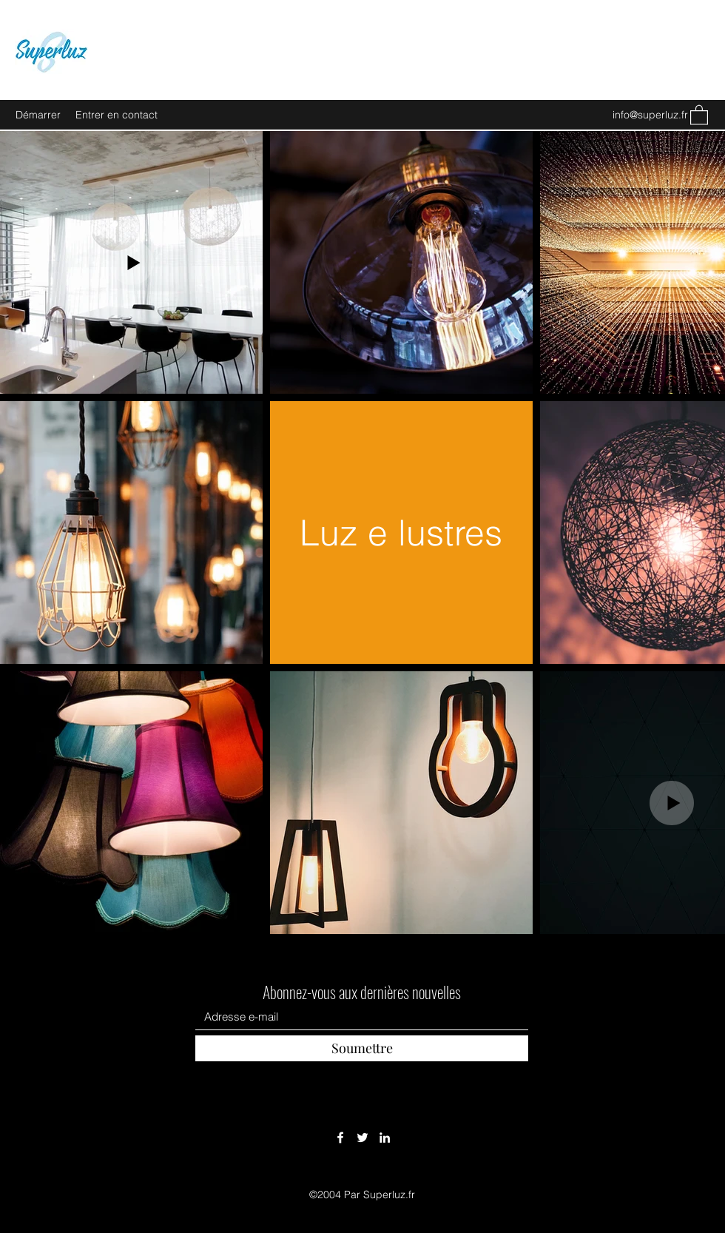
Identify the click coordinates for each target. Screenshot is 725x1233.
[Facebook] (340, 1137)
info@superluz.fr (650, 114)
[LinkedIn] (384, 1137)
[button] (699, 114)
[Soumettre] (361, 1048)
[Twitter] (362, 1137)
